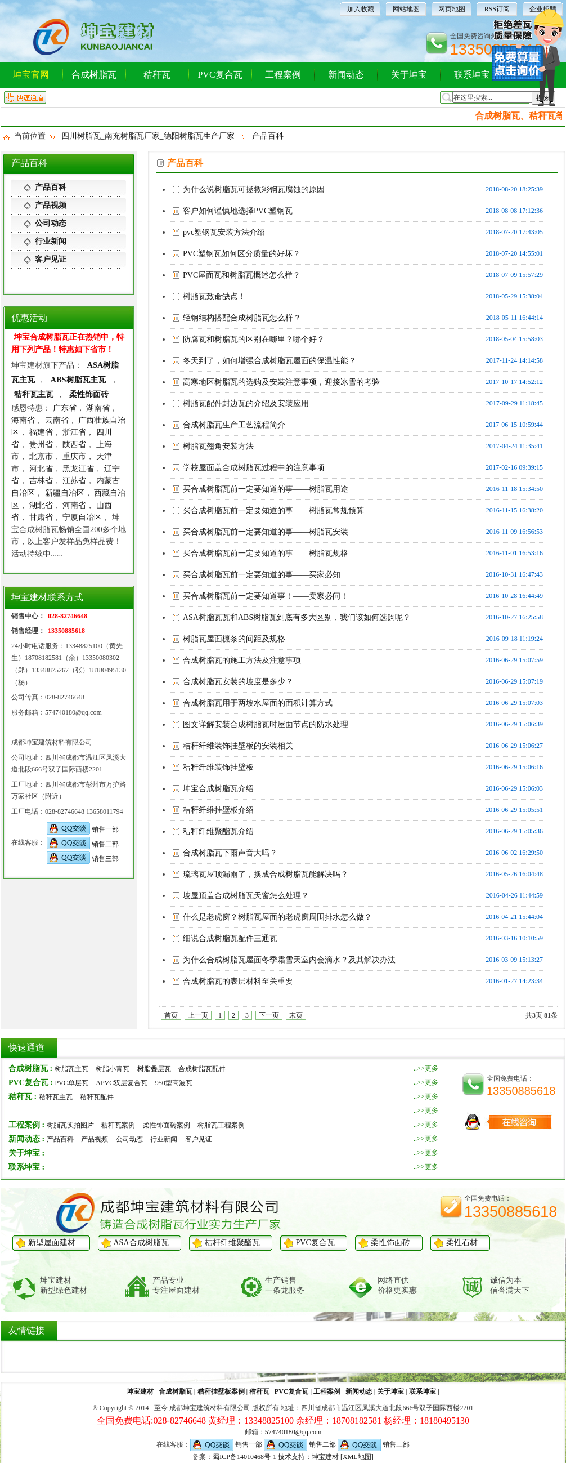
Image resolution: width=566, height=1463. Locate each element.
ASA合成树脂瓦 (141, 1242)
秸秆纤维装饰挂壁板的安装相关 (238, 746)
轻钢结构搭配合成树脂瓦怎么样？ (242, 318)
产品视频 (50, 205)
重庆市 (74, 456)
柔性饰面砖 (89, 394)
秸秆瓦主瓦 (33, 394)
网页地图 (451, 9)
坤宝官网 (31, 74)
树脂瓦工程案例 (221, 1125)
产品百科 (268, 136)
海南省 (23, 420)
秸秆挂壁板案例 (221, 1391)
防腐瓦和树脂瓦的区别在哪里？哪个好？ (254, 339)
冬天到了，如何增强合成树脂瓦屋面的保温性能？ (269, 360)
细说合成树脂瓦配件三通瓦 (230, 938)
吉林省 (41, 480)
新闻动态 (346, 74)
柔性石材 (462, 1242)
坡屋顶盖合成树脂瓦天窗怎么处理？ (246, 895)
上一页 (198, 1015)
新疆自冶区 (64, 492)
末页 (296, 1015)
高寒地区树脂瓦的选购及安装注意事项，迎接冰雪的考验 (281, 382)
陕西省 (74, 444)
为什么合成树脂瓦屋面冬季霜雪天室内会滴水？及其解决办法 (289, 960)
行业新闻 (50, 241)
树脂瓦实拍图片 (70, 1125)
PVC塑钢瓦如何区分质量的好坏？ (241, 253)
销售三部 (83, 859)
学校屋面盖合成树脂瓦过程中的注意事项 (254, 467)
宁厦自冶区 (82, 516)
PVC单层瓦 (71, 1083)
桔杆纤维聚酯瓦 (232, 1242)
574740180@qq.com (293, 1432)
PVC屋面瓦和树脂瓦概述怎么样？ (241, 275)
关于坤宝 (409, 74)
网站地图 (406, 9)
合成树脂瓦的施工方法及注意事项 (242, 660)
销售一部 (83, 829)
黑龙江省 (78, 468)
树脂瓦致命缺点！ (214, 296)
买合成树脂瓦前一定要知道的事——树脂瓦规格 (265, 553)
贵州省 (41, 444)
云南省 (57, 420)
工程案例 (283, 74)
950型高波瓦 (173, 1083)
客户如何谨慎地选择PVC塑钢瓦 (238, 211)
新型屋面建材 (51, 1242)
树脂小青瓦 (112, 1069)
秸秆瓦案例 (118, 1125)
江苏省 (74, 480)
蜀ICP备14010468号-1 (244, 1457)
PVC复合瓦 (219, 74)
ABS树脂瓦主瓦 (79, 379)
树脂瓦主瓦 (71, 1069)
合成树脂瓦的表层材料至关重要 (238, 981)
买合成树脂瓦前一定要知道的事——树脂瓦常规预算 (273, 510)
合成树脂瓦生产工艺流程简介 (234, 425)
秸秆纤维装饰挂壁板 (218, 767)
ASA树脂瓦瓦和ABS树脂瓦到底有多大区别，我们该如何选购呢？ (297, 617)
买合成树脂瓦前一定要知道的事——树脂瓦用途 (265, 489)
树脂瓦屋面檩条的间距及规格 (234, 639)
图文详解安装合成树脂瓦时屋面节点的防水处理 (265, 724)
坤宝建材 (140, 1391)
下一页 (269, 1015)
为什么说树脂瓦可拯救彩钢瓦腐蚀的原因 (254, 189)
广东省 (65, 407)
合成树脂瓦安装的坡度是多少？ (238, 681)
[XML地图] (357, 1457)
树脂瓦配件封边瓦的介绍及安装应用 (246, 403)
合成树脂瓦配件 (202, 1069)
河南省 (74, 505)
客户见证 (50, 259)
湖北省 (41, 505)
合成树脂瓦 (93, 74)
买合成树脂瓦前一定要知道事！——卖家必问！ (265, 596)
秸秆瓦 (156, 74)
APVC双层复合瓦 (121, 1083)
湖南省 (98, 407)
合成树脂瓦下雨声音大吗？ (230, 853)
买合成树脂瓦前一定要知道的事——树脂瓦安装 (265, 532)
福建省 (41, 431)
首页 (171, 1015)
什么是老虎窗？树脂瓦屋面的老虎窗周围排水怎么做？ (277, 917)
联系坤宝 (472, 74)
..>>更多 (426, 1068)
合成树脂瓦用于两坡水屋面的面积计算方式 (258, 703)
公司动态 (50, 223)
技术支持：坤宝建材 (308, 1457)
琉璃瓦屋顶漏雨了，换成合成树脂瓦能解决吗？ (265, 874)
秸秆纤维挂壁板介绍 (218, 810)
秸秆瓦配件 (97, 1097)
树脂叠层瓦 (154, 1069)
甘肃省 (41, 516)
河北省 (41, 468)
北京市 (41, 456)
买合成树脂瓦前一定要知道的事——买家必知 (261, 574)
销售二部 (83, 844)
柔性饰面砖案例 (166, 1125)
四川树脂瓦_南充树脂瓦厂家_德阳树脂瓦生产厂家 (148, 136)
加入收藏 (360, 9)
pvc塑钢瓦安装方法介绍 (224, 232)
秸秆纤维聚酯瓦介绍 (218, 831)
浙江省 (74, 431)
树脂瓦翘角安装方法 (218, 446)
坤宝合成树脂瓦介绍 (218, 788)
